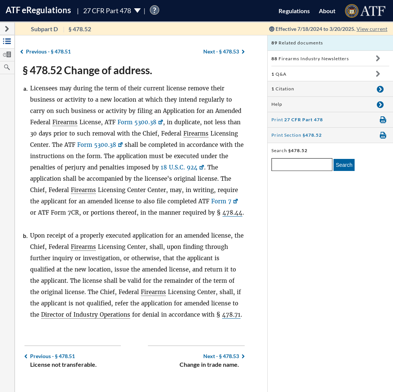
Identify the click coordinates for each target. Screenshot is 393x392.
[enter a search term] (301, 164)
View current (371, 29)
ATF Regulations (38, 10)
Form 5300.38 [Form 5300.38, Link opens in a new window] (137, 122)
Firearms (65, 122)
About (327, 10)
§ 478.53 (221, 51)
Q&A (278, 74)
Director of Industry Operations (85, 314)
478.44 (232, 212)
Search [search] (344, 165)
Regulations (294, 10)
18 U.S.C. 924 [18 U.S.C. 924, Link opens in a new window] (179, 167)
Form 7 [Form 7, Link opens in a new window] (221, 201)
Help (276, 104)
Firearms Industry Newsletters (310, 58)
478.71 (231, 314)
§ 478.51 (48, 51)
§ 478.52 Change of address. (87, 70)
